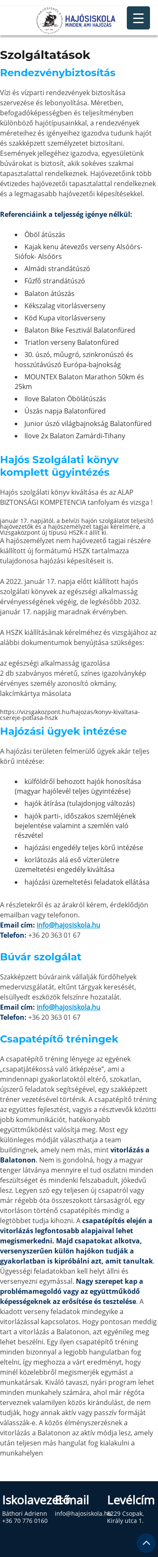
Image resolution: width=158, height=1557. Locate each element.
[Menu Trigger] (138, 17)
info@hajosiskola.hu (68, 925)
